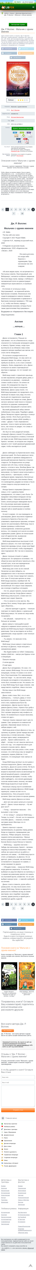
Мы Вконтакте (17, 66)
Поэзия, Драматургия (10, 1183)
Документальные (9, 1152)
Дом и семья (7, 1163)
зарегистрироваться (23, 1062)
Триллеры (4, 1217)
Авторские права (18, 25)
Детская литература (10, 1161)
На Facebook (17, 48)
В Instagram (17, 57)
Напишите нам (15, 160)
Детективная (22, 1208)
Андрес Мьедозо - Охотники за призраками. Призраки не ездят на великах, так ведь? (9, 1011)
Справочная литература (11, 1172)
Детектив (4, 1206)
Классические (5, 1213)
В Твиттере (17, 53)
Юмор (5, 1178)
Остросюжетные (6, 1237)
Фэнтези (20, 1220)
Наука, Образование (10, 1149)
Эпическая (21, 1222)
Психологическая (23, 1215)
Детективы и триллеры (10, 1147)
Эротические (5, 1241)
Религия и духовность (10, 1169)
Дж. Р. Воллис (15, 119)
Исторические (5, 1210)
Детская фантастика (17, 126)
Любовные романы (9, 1144)
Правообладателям (24, 1244)
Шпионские (4, 1220)
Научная (20, 1213)
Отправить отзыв (18, 1127)
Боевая (20, 1203)
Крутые (3, 1215)
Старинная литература (10, 1175)
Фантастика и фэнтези (10, 1141)
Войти (19, 2)
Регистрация (29, 2)
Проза (6, 1155)
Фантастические (6, 1234)
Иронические (5, 1208)
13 (22, 222)
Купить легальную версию (22, 137)
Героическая (22, 1206)
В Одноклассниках (19, 62)
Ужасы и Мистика (23, 1217)
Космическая (22, 1210)
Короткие (4, 1232)
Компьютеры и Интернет (11, 1180)
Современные (5, 1239)
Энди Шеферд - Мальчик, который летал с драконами (26, 1010)
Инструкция (20, 164)
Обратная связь (23, 1250)
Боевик (3, 1203)
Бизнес (6, 1166)
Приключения (8, 1158)
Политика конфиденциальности (25, 1247)
